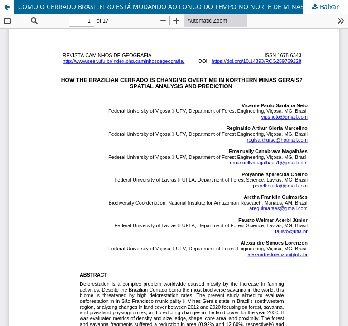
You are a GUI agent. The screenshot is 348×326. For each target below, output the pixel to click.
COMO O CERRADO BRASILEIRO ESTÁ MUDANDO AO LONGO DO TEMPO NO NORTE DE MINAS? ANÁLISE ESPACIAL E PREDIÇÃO (183, 6)
